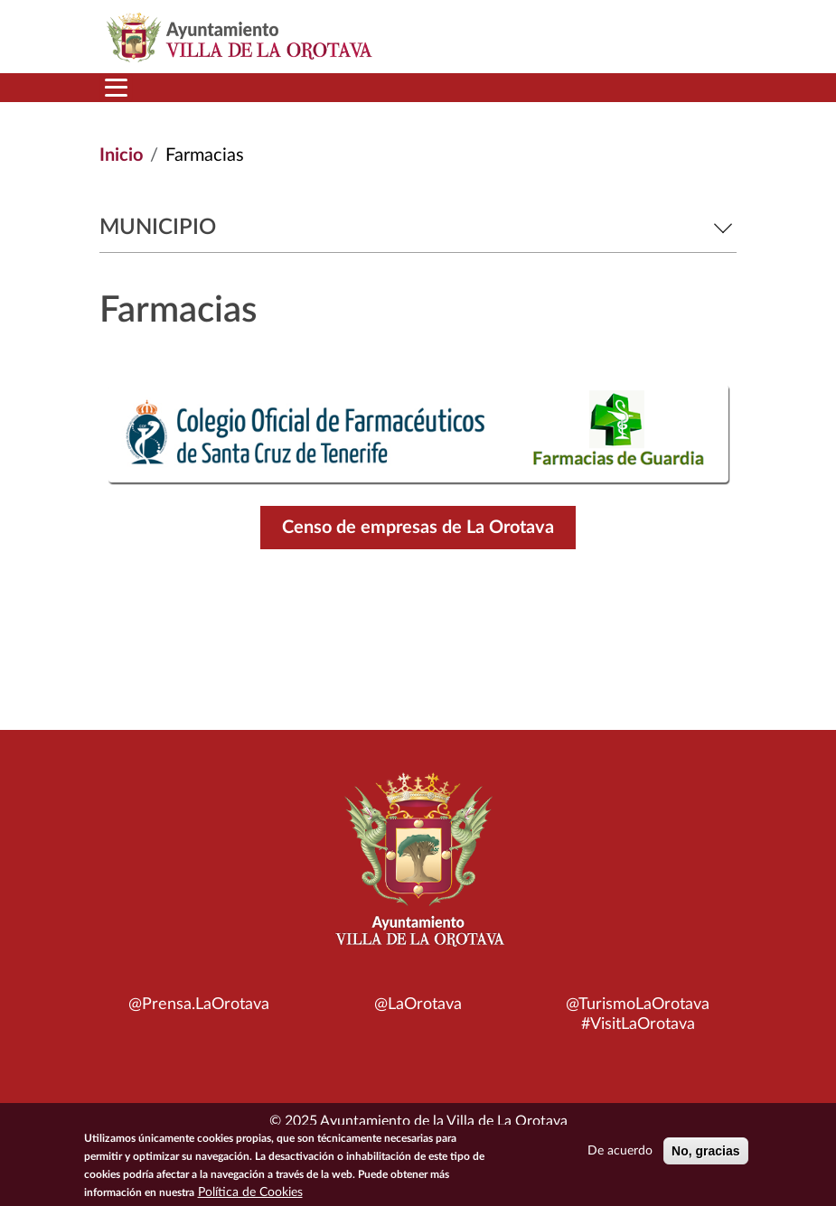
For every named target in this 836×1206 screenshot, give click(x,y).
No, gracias (705, 1155)
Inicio (121, 155)
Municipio (418, 227)
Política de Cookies (250, 1197)
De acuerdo (620, 1155)
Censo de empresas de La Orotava (418, 528)
